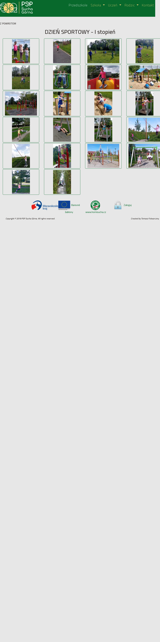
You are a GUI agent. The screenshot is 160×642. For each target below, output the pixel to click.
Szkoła (96, 5)
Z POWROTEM (8, 23)
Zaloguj (122, 205)
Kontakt (148, 5)
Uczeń (113, 5)
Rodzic (130, 5)
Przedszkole (78, 5)
